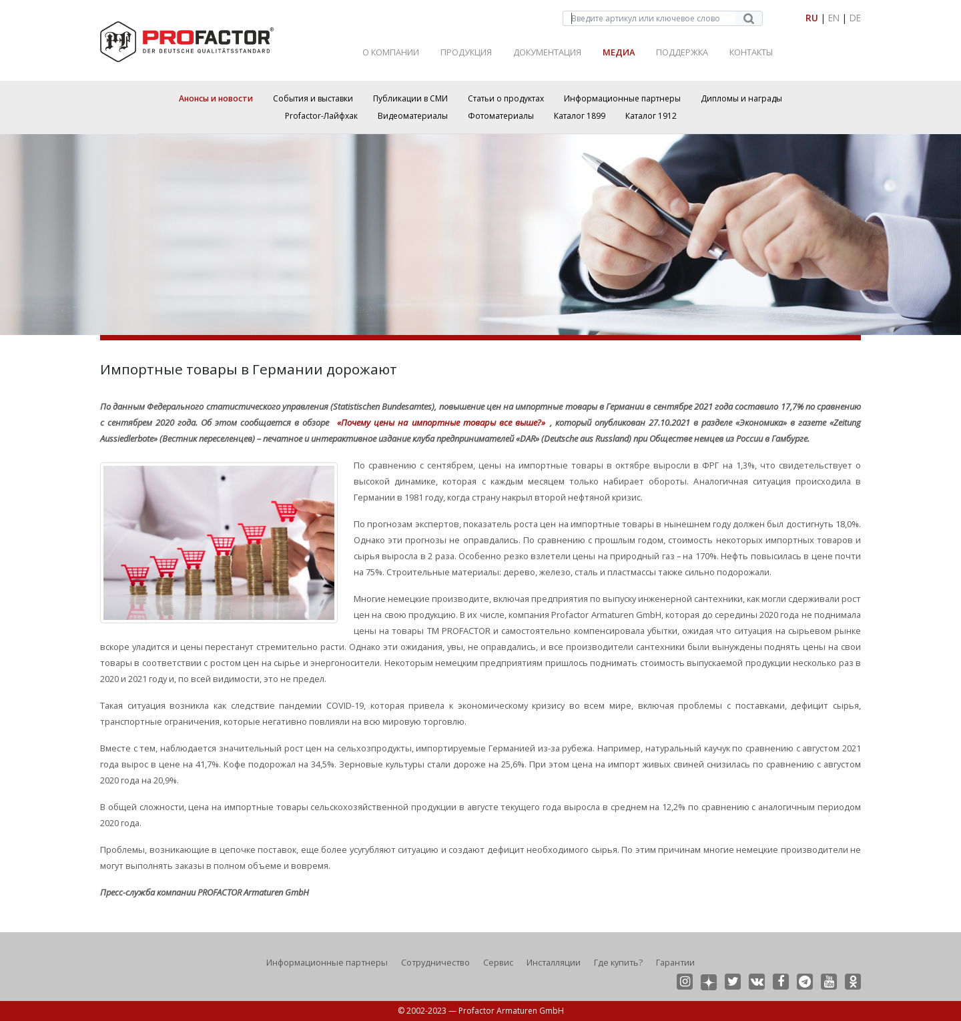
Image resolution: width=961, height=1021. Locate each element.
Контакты (751, 52)
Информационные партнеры (622, 98)
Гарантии (675, 962)
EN (834, 17)
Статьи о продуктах (506, 98)
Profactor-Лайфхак (321, 115)
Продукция (466, 52)
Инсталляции (554, 962)
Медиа (619, 52)
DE (855, 17)
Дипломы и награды (741, 98)
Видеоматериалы (413, 115)
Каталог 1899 (579, 115)
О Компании (390, 52)
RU (812, 17)
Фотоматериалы (501, 115)
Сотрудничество (435, 962)
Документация (547, 52)
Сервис (498, 962)
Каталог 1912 (651, 115)
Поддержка (682, 52)
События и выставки (313, 98)
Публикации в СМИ (410, 98)
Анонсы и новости (216, 98)
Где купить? (618, 962)
